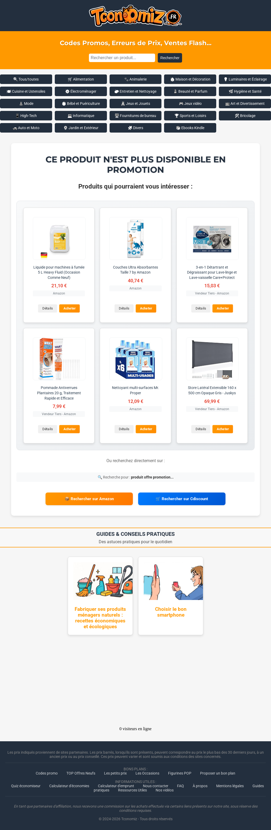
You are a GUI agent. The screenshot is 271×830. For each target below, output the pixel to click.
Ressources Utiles (132, 790)
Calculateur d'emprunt (116, 786)
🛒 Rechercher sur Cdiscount (182, 498)
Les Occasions (147, 773)
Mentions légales (230, 786)
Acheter (70, 309)
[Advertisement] (135, 682)
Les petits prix (115, 773)
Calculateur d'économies (69, 786)
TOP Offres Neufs (80, 773)
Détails (47, 309)
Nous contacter (155, 786)
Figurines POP (179, 773)
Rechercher (169, 58)
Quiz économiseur (25, 786)
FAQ (180, 786)
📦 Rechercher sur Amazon (89, 498)
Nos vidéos (165, 790)
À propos (200, 786)
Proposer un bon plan (217, 773)
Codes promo (47, 773)
